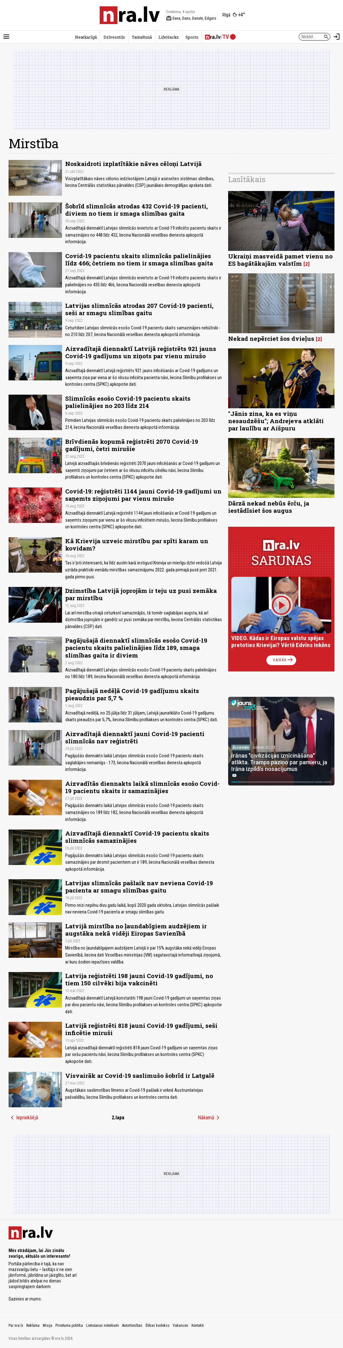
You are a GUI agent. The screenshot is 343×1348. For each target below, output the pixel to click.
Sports (191, 37)
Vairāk (283, 660)
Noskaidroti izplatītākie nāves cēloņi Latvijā (133, 164)
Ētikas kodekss (158, 1325)
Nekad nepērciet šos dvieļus (271, 338)
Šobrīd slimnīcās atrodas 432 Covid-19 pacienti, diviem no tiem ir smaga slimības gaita (136, 209)
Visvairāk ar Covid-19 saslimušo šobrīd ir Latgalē (140, 1075)
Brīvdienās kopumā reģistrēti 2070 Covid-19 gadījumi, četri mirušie (131, 445)
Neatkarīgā (86, 37)
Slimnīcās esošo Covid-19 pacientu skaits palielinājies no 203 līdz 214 (127, 402)
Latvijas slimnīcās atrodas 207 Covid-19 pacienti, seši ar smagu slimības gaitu (139, 309)
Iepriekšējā (23, 1118)
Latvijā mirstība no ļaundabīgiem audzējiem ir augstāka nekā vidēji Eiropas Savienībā (136, 929)
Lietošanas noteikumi (102, 1325)
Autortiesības (132, 1325)
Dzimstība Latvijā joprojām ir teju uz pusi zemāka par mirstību (141, 594)
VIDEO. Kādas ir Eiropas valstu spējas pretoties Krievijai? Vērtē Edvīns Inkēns (280, 641)
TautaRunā (142, 37)
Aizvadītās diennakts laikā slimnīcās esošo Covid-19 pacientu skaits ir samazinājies (142, 787)
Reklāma (33, 1325)
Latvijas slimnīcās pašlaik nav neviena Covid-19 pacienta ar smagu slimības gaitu (139, 886)
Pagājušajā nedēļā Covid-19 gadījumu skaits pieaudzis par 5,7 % (132, 694)
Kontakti (197, 1325)
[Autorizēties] (336, 36)
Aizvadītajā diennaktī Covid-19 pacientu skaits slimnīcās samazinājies (137, 836)
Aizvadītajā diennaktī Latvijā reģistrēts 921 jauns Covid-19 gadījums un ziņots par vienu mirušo (140, 352)
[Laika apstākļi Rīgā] (233, 15)
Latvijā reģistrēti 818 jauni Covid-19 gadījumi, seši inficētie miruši (141, 1029)
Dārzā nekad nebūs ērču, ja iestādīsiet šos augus (268, 506)
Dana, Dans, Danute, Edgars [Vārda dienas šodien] (191, 18)
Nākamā (210, 1118)
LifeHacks (169, 37)
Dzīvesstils (114, 37)
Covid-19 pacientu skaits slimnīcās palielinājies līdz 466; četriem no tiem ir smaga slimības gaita (139, 259)
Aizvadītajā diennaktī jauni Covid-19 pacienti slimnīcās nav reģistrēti (134, 737)
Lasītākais (246, 179)
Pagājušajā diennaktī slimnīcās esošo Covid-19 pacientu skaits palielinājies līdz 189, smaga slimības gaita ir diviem (136, 647)
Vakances (180, 1325)
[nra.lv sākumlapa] (130, 15)
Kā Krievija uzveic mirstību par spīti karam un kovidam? (136, 544)
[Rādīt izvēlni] (6, 36)
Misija (47, 1325)
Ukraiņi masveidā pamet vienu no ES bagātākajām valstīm (280, 259)
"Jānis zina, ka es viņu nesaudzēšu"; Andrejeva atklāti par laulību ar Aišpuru (276, 421)
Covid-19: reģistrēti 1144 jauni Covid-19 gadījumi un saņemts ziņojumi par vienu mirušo (143, 494)
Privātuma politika (69, 1325)
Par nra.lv (16, 1325)
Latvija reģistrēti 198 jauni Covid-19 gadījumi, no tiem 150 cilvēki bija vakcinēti (139, 979)
